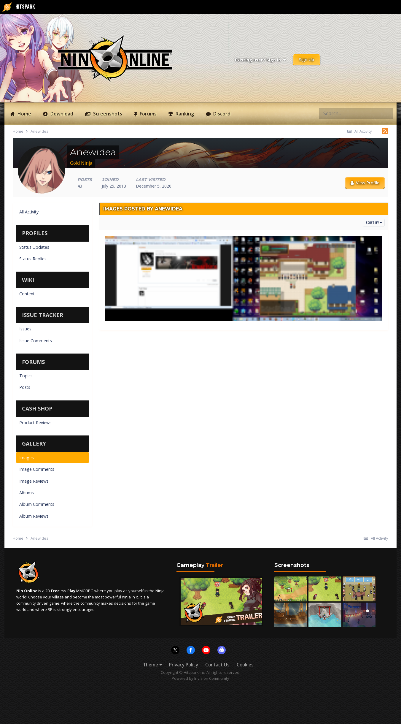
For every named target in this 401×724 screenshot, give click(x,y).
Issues (25, 329)
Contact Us (217, 665)
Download (61, 113)
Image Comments (36, 469)
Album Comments (36, 504)
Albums (26, 492)
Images (26, 457)
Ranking (184, 113)
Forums (148, 113)
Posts (24, 387)
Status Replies (33, 259)
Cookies (245, 665)
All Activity (29, 212)
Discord (221, 113)
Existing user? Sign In (260, 60)
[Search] (331, 113)
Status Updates (34, 247)
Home (23, 113)
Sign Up (306, 59)
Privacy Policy (183, 665)
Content (27, 294)
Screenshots (107, 113)
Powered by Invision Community (200, 678)
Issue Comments (35, 340)
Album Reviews (34, 516)
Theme (152, 665)
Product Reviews (35, 422)
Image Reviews (34, 481)
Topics (26, 375)
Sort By (374, 223)
